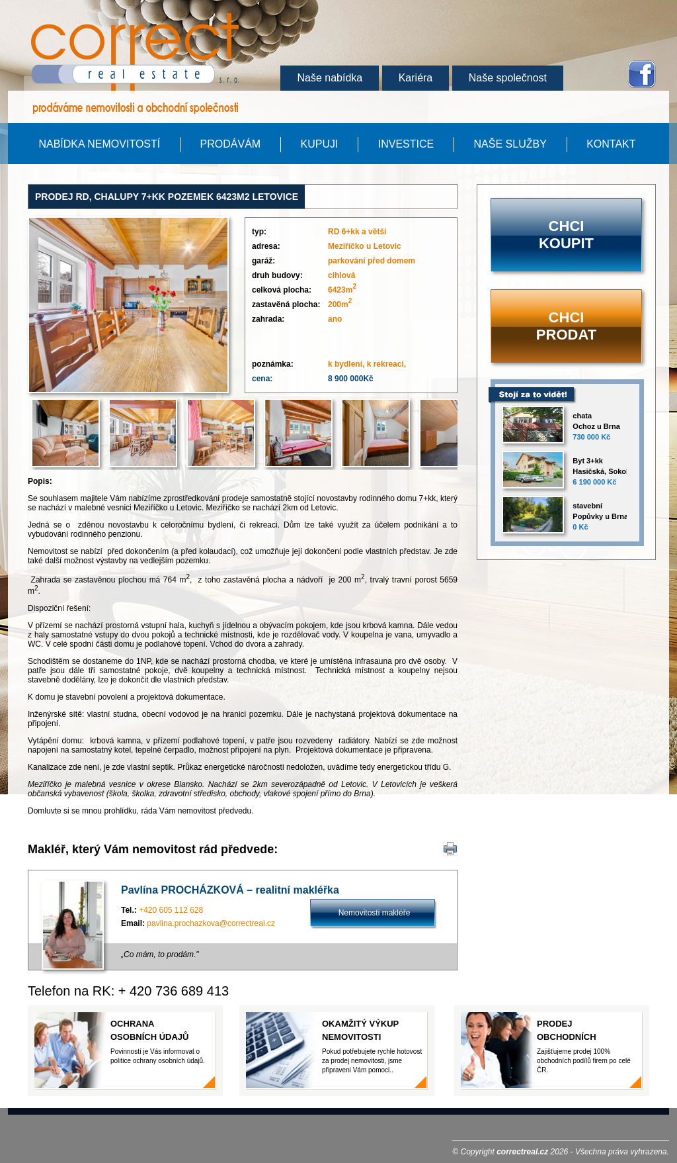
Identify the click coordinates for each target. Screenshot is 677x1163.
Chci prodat (566, 326)
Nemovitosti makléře (374, 912)
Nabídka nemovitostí (99, 144)
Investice (406, 144)
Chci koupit (566, 235)
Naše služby (510, 144)
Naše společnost (508, 77)
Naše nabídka (329, 77)
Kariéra (416, 77)
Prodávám (230, 144)
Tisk (452, 848)
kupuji (319, 144)
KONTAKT (610, 144)
